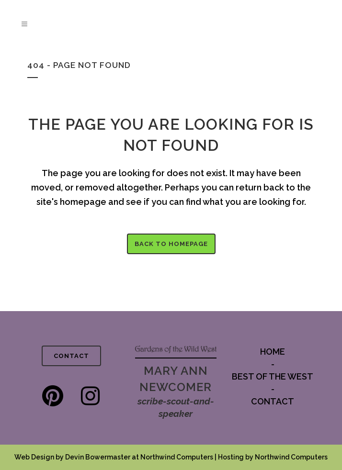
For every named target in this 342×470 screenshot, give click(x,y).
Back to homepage (171, 243)
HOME (272, 352)
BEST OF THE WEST (272, 376)
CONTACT (71, 355)
